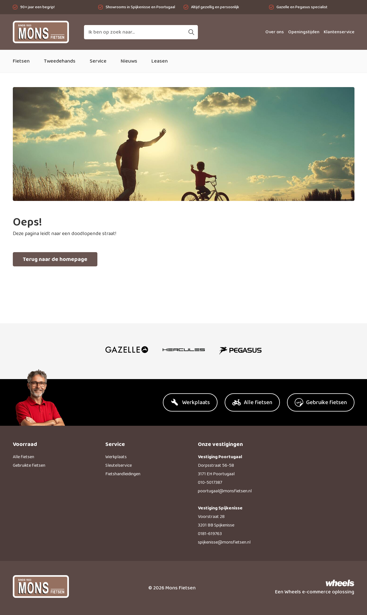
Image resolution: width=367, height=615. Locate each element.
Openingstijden (303, 32)
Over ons (274, 32)
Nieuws (129, 61)
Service (98, 61)
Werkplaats (116, 456)
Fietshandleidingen (122, 474)
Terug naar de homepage (55, 259)
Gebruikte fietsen (29, 465)
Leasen (159, 61)
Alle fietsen (23, 456)
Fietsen (21, 61)
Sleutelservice (118, 465)
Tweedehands (59, 61)
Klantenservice (339, 32)
